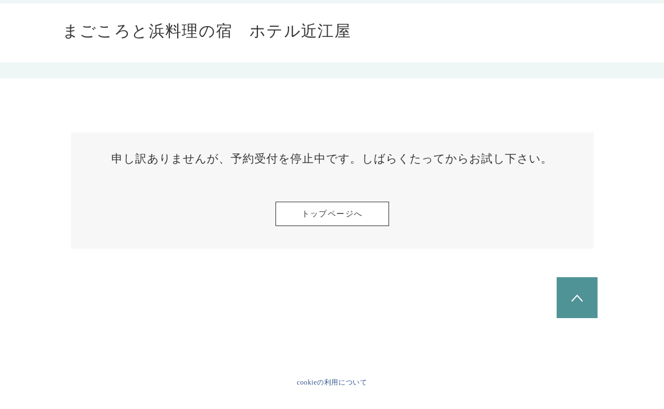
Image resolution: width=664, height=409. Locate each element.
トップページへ (332, 214)
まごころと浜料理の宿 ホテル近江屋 (207, 31)
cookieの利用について (332, 382)
